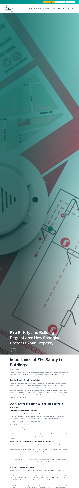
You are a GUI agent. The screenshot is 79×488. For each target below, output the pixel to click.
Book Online (70, 2)
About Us (37, 8)
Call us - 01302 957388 (9, 2)
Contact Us (32, 2)
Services (46, 8)
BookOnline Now (14, 369)
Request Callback (22, 2)
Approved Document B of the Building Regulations (24, 414)
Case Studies (60, 8)
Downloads (60, 2)
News (53, 8)
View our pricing (48, 2)
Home (30, 8)
